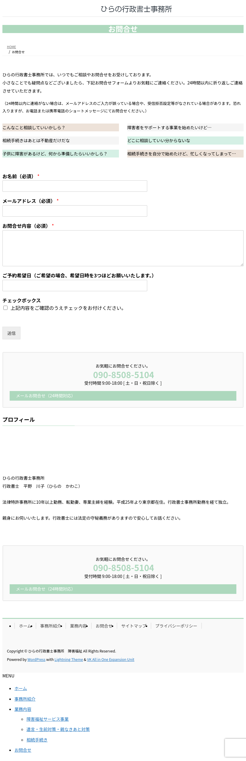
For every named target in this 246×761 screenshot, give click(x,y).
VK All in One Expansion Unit (110, 659)
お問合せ (104, 626)
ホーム (25, 626)
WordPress (36, 659)
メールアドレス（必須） (30, 201)
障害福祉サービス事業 (47, 719)
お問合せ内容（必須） (28, 226)
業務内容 (78, 626)
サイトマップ (134, 626)
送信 (11, 333)
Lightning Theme (68, 659)
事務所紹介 (50, 626)
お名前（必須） (20, 176)
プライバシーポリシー (176, 626)
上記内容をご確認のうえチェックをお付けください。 (68, 307)
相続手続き (37, 740)
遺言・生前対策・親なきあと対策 (58, 729)
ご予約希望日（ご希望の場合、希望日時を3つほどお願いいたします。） (79, 275)
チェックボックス (21, 300)
